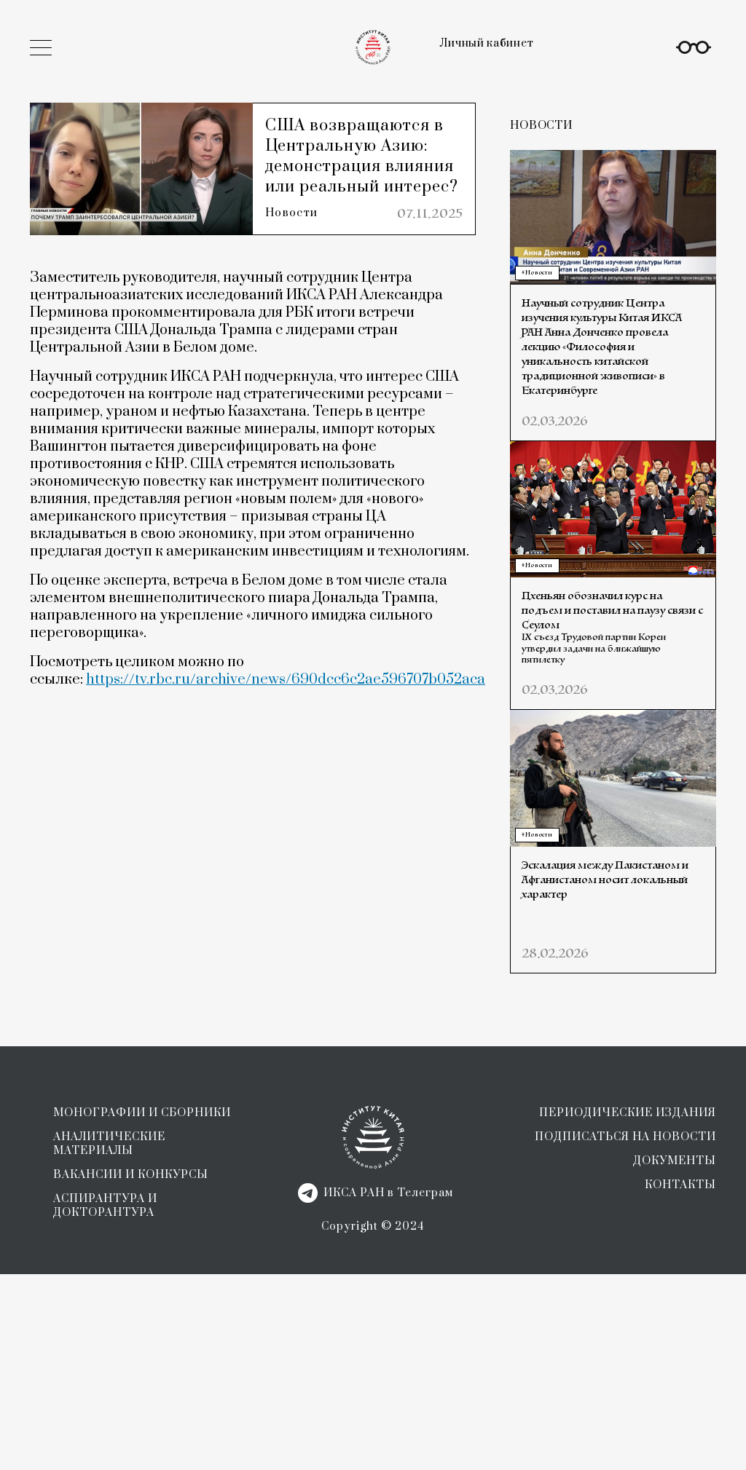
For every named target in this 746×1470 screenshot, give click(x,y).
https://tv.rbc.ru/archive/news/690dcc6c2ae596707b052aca (285, 706)
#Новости (537, 273)
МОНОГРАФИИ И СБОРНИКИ (142, 1309)
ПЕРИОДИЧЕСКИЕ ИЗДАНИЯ (627, 1309)
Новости (294, 236)
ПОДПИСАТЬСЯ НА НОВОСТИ (625, 1333)
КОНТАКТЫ (680, 1381)
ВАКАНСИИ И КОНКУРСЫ (130, 1371)
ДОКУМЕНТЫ (674, 1357)
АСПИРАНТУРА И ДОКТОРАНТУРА (105, 1401)
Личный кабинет (486, 43)
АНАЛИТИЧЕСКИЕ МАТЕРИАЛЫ (109, 1340)
